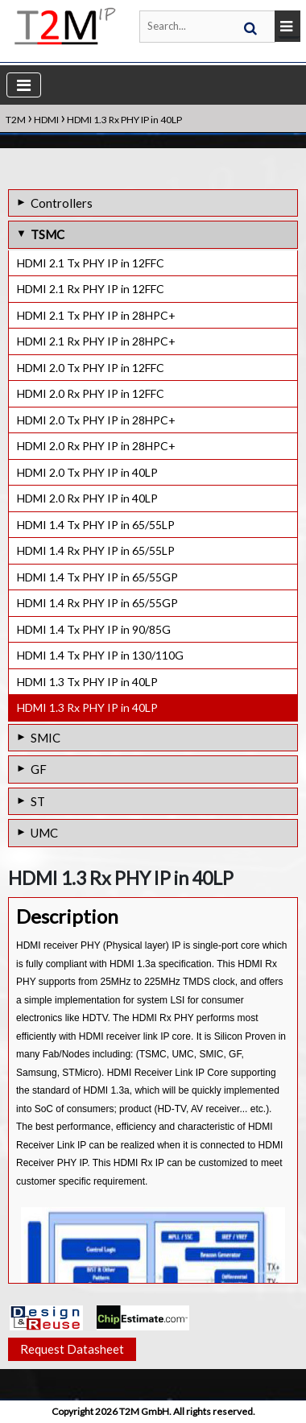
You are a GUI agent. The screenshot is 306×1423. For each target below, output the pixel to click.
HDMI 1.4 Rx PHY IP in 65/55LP (96, 550)
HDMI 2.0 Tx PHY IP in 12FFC (90, 367)
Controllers (62, 203)
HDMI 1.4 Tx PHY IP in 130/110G (100, 655)
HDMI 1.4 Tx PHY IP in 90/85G (94, 629)
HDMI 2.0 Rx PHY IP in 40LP (87, 498)
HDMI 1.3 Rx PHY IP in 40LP (87, 707)
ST (38, 801)
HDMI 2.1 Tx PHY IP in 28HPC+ (96, 315)
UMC (44, 832)
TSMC (47, 234)
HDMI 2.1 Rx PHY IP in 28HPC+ (96, 341)
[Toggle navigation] (23, 84)
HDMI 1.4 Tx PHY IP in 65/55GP (97, 577)
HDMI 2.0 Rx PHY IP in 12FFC (90, 393)
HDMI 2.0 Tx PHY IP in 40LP (87, 472)
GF (39, 769)
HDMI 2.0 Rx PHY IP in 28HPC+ (96, 446)
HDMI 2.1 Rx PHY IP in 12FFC (90, 289)
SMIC (45, 737)
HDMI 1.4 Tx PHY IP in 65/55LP (96, 525)
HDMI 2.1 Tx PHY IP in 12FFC (90, 263)
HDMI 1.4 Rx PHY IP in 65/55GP (97, 603)
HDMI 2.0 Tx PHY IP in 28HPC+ (96, 420)
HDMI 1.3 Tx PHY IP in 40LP (87, 682)
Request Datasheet (72, 1349)
